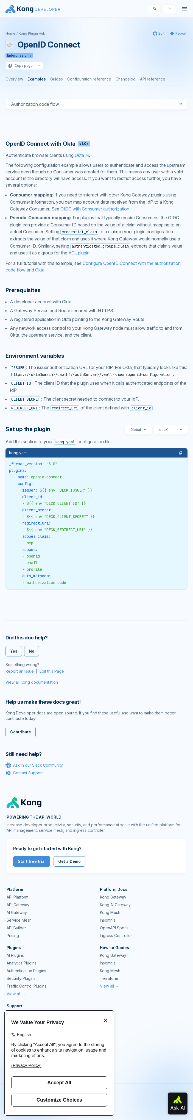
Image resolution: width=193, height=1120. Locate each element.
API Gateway (18, 904)
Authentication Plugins (26, 970)
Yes (13, 651)
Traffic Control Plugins (26, 986)
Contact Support (24, 773)
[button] (180, 453)
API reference (152, 79)
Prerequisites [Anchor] (22, 290)
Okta (79, 155)
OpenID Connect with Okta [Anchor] (47, 143)
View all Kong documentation (31, 682)
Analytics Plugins (22, 963)
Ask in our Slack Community (34, 765)
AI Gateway (17, 912)
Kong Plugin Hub (32, 33)
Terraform (109, 978)
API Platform (17, 897)
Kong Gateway (113, 897)
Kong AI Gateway (115, 904)
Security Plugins (21, 978)
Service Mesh (19, 920)
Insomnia (108, 920)
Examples (36, 79)
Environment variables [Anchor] (34, 356)
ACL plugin (78, 253)
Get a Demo (69, 861)
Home (10, 33)
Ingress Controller (116, 935)
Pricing (13, 935)
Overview (14, 79)
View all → (16, 993)
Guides (56, 79)
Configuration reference (89, 79)
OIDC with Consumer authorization (94, 209)
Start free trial (32, 861)
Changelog (126, 79)
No (31, 651)
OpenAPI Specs (114, 927)
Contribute (20, 732)
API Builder (16, 927)
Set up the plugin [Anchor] (27, 429)
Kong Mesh (110, 912)
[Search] (155, 8)
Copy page (20, 65)
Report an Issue (19, 671)
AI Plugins (15, 955)
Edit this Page (52, 671)
